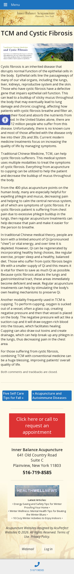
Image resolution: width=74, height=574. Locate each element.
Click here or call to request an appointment (37, 425)
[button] (5, 120)
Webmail (28, 549)
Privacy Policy (40, 536)
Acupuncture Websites (21, 528)
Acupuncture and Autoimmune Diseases (49, 395)
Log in (48, 549)
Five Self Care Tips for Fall (13, 395)
